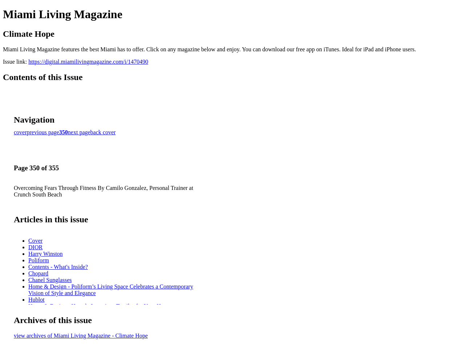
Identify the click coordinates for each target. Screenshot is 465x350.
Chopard (38, 273)
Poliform (38, 260)
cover (20, 132)
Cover (35, 241)
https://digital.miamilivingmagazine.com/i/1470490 (88, 62)
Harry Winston (45, 254)
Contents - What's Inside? (58, 267)
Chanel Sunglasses (50, 280)
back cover (103, 132)
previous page (43, 132)
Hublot (36, 300)
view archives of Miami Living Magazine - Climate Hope (81, 336)
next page (79, 132)
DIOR (35, 247)
